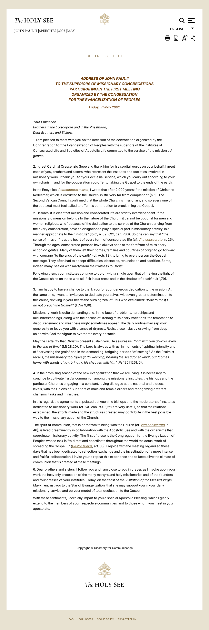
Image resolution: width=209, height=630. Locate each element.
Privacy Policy (127, 619)
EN (97, 56)
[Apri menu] (191, 20)
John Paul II (26, 30)
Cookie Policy (105, 619)
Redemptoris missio (73, 190)
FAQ (71, 619)
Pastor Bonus (82, 446)
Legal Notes (85, 619)
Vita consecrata (150, 239)
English (179, 30)
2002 (62, 30)
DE (89, 56)
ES (105, 56)
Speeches (48, 30)
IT (112, 56)
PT (120, 56)
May (71, 30)
